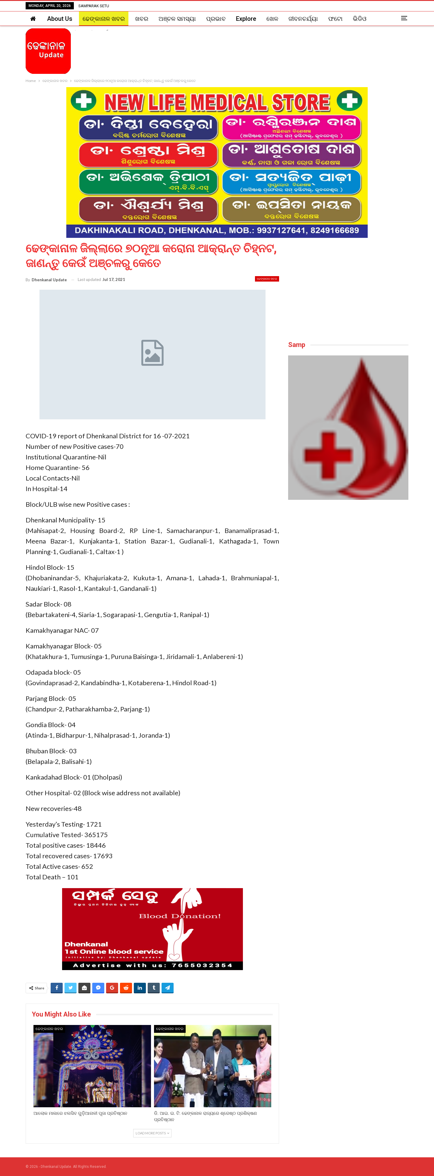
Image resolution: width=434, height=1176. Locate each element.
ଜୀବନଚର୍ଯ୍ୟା (303, 18)
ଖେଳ (272, 18)
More (360, 18)
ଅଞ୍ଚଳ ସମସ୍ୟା (177, 18)
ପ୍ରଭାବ (216, 18)
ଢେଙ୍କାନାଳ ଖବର (104, 18)
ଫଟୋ (335, 18)
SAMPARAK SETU (93, 6)
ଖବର (141, 18)
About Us (59, 18)
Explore (246, 18)
